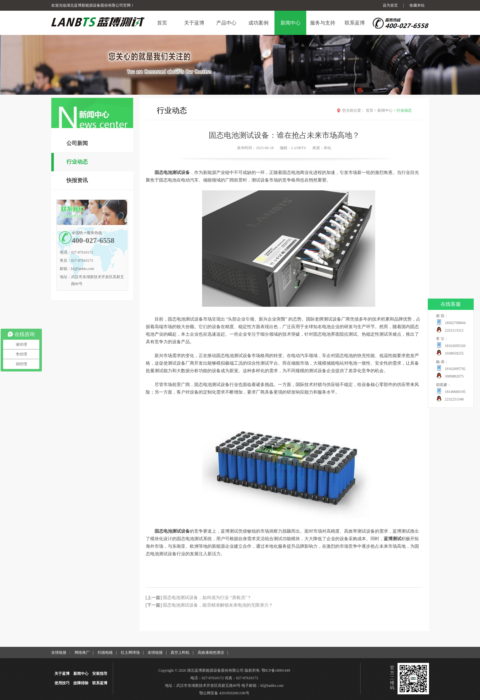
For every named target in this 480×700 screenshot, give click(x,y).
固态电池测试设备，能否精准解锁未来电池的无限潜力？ (218, 605)
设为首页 (390, 5)
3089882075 (454, 376)
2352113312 (454, 330)
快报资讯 (77, 180)
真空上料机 (180, 652)
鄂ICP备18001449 (276, 670)
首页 (371, 110)
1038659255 (454, 353)
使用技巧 (62, 683)
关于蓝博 (62, 673)
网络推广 (82, 652)
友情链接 (155, 652)
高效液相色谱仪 (211, 652)
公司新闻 (77, 143)
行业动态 (77, 162)
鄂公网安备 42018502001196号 (224, 693)
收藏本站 (417, 5)
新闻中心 (387, 110)
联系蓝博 (99, 683)
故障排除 (80, 683)
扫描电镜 (105, 652)
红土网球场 (130, 652)
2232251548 (454, 399)
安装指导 (99, 673)
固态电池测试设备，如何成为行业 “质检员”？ (207, 597)
